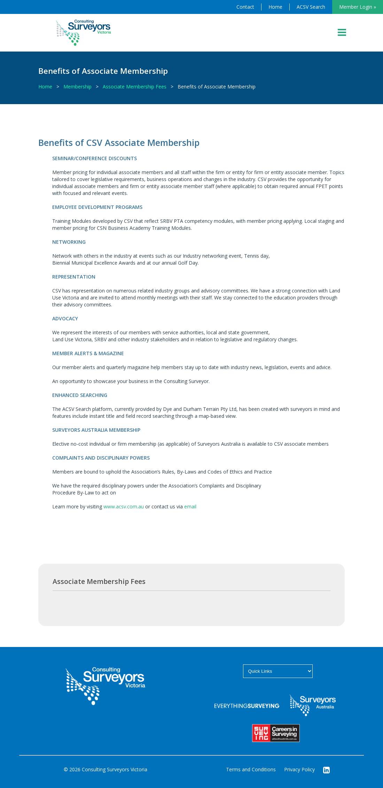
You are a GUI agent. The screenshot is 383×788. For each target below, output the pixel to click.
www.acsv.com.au (123, 506)
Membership (77, 86)
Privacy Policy (299, 769)
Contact (245, 6)
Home (275, 6)
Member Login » (357, 6)
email (190, 506)
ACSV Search (311, 6)
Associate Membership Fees (134, 86)
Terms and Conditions (251, 769)
